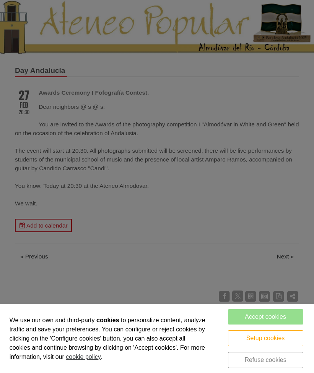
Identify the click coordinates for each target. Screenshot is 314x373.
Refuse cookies (265, 360)
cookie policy (83, 357)
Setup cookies (265, 338)
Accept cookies (265, 316)
